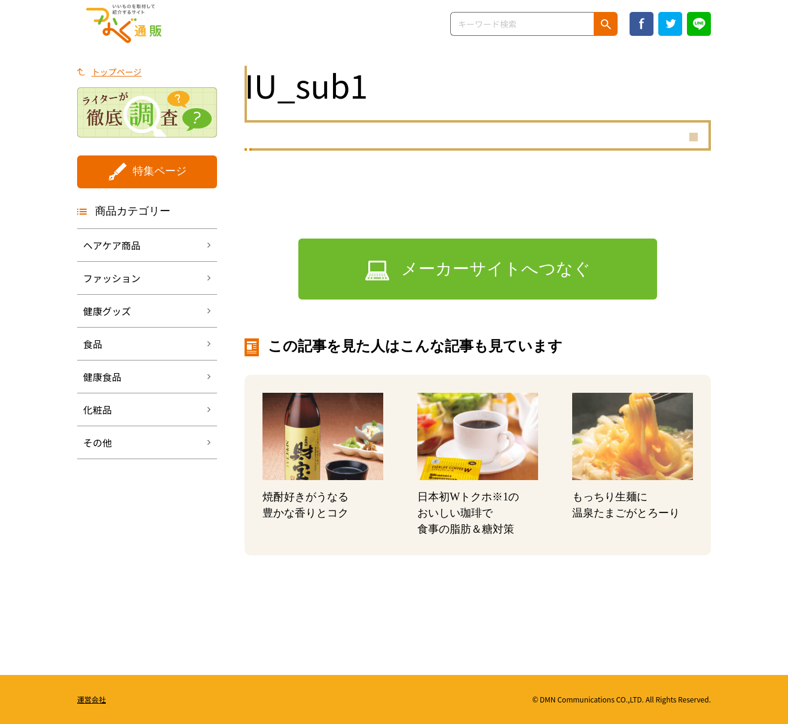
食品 (92, 344)
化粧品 (97, 409)
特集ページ (160, 171)
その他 (97, 442)
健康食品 (102, 376)
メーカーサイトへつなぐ (496, 268)
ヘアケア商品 (112, 245)
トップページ (116, 72)
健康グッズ (107, 311)
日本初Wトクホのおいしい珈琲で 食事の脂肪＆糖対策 (468, 513)
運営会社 (91, 699)
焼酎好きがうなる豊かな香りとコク (305, 505)
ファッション (112, 278)
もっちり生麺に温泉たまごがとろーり (626, 505)
